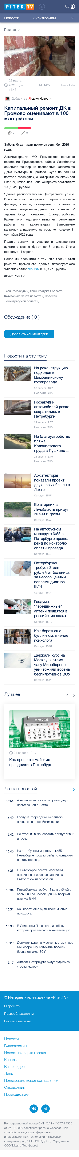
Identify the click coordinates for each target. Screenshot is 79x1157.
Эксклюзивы (31, 18)
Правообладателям (19, 1013)
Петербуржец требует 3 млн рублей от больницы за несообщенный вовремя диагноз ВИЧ (45, 894)
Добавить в (27, 98)
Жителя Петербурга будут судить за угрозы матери (43, 964)
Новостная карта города (25, 1053)
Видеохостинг (16, 1046)
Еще (72, 18)
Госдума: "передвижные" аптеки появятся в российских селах (40, 819)
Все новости (72, 789)
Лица (8, 1074)
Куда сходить (56, 18)
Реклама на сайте (17, 1021)
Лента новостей (32, 296)
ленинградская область (46, 291)
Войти (72, 6)
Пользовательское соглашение (31, 1081)
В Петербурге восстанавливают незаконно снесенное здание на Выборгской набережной (40, 874)
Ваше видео (14, 1067)
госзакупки (20, 291)
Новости (11, 18)
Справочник (14, 1088)
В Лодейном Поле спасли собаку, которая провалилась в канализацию (43, 928)
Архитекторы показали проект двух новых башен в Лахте (42, 802)
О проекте (12, 1006)
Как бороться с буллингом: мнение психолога (42, 911)
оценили (34, 269)
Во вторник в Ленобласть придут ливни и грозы (45, 836)
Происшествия (16, 1094)
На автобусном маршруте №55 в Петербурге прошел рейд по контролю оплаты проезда (45, 855)
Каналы (10, 1060)
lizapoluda (68, 85)
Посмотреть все (22, 322)
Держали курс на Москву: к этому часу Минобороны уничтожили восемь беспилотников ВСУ (45, 947)
